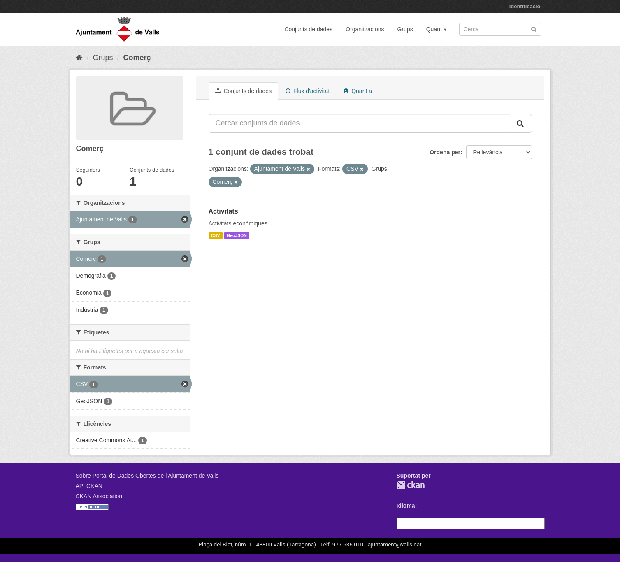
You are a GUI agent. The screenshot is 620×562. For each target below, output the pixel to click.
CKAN (411, 485)
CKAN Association (99, 496)
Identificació (525, 6)
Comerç (137, 57)
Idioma (406, 505)
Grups (405, 29)
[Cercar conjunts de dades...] (359, 123)
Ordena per (445, 152)
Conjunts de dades (308, 29)
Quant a (436, 29)
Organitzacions (365, 29)
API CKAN (89, 486)
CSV (215, 235)
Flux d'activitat (308, 91)
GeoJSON (237, 235)
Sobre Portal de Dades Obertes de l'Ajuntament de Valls (147, 475)
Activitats (223, 211)
